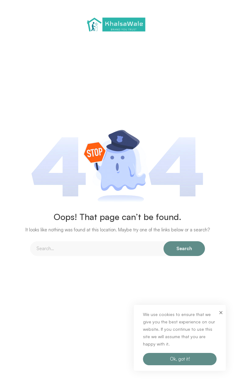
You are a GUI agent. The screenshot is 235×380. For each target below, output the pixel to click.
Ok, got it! (180, 359)
